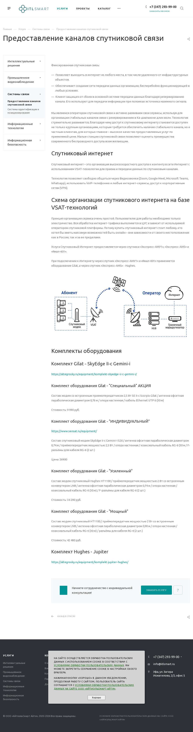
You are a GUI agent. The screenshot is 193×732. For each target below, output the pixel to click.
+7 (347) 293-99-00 (162, 6)
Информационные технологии (26, 126)
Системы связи (26, 94)
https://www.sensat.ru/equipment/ (74, 431)
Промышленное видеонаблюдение (26, 80)
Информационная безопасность (26, 142)
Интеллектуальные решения (26, 63)
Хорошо (96, 697)
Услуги (8, 655)
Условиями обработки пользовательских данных (89, 665)
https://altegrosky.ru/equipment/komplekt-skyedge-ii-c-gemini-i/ (94, 374)
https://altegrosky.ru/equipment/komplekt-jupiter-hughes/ (89, 562)
